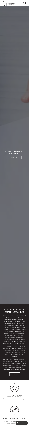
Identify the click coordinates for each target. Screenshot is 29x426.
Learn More (14, 374)
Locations (14, 158)
